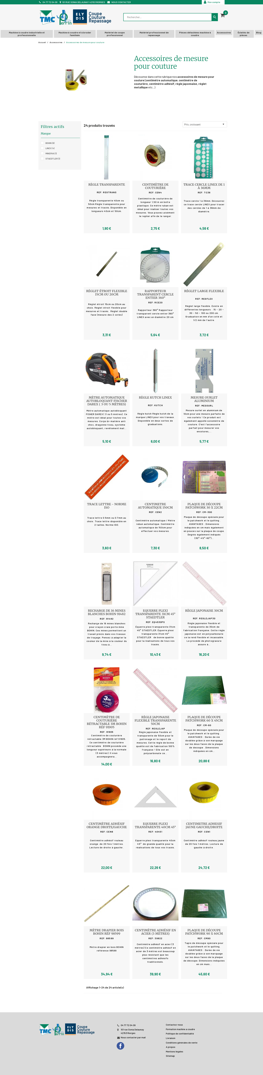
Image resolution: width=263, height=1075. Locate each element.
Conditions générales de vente (181, 1042)
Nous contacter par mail (133, 1037)
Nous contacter (121, 2)
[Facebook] (123, 1045)
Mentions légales (174, 1051)
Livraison (170, 1038)
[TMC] (76, 17)
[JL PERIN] (67, 1027)
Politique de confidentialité (180, 1033)
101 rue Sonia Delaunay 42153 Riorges (83, 2)
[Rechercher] (167, 17)
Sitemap (170, 1055)
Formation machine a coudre (180, 1029)
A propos (170, 1046)
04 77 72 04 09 (50, 2)
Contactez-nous (174, 1024)
